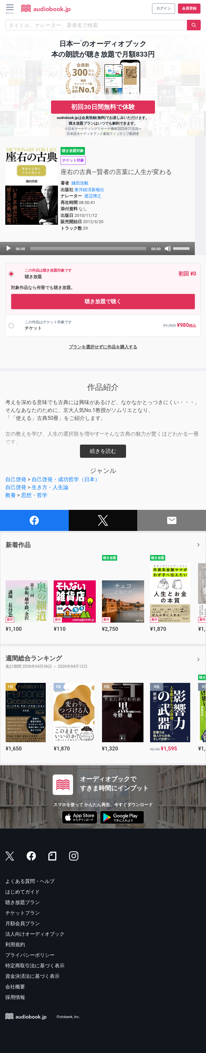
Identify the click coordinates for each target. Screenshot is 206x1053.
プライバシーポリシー (30, 955)
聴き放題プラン (22, 902)
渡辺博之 (92, 195)
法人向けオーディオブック (34, 934)
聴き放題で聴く (103, 301)
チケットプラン (22, 913)
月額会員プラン (22, 923)
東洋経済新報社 (89, 189)
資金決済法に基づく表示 (32, 976)
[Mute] (168, 248)
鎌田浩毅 (80, 183)
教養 (10, 495)
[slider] (88, 248)
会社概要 (15, 987)
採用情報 (15, 997)
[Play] (8, 248)
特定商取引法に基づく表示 (34, 966)
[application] (97, 248)
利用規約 (15, 945)
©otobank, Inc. (68, 1017)
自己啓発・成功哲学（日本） (66, 479)
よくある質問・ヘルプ (30, 881)
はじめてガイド (22, 892)
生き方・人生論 (50, 487)
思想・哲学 (34, 495)
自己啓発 (15, 479)
